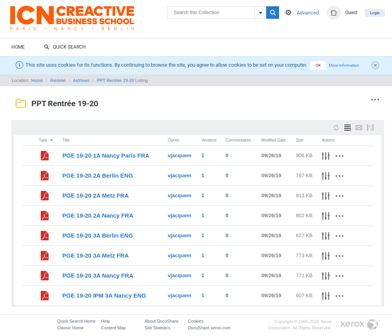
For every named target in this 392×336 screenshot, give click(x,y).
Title (66, 140)
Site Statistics (158, 327)
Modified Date (273, 140)
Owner (173, 140)
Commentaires (238, 140)
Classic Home (70, 327)
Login (375, 13)
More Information (344, 65)
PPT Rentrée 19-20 (115, 80)
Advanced (308, 13)
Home (18, 47)
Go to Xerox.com (360, 325)
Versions (208, 140)
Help (105, 321)
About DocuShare (162, 321)
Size (299, 140)
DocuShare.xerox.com (209, 327)
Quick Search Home (76, 321)
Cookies (195, 321)
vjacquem (179, 155)
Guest (351, 12)
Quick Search (65, 47)
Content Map (113, 327)
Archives (81, 80)
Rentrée (57, 80)
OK (318, 65)
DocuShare (88, 22)
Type (46, 140)
